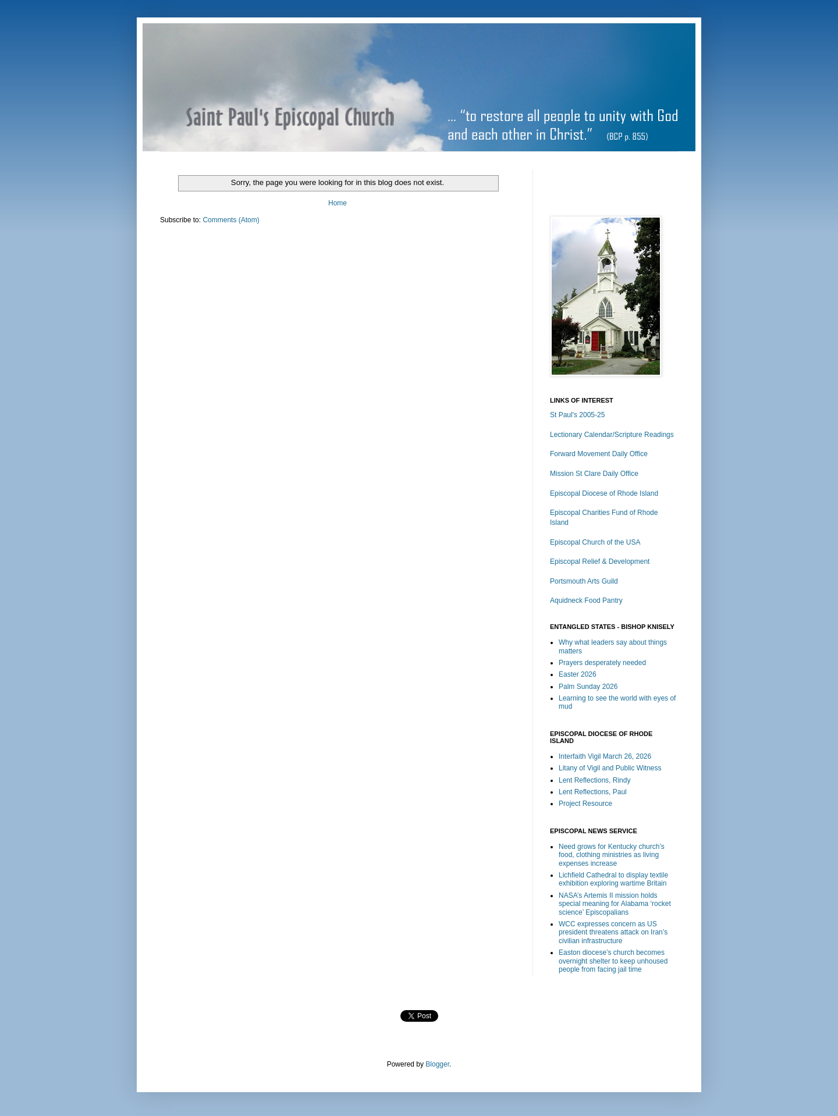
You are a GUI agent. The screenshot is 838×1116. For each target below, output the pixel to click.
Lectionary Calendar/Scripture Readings (612, 435)
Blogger (437, 1064)
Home (337, 203)
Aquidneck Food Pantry (586, 600)
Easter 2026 (577, 674)
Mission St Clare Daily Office (594, 474)
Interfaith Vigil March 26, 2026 (605, 756)
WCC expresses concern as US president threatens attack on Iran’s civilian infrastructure (613, 932)
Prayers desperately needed (602, 663)
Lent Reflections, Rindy (594, 780)
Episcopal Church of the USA (595, 542)
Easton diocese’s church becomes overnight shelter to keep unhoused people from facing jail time (613, 960)
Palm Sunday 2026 (588, 687)
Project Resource (585, 803)
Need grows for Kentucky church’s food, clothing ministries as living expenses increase (612, 855)
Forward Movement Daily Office (599, 454)
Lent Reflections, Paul (593, 792)
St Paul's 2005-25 (577, 415)
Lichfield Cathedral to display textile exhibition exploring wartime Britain (613, 879)
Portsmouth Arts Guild (584, 581)
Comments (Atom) (231, 220)
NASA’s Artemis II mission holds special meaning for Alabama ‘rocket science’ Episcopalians (615, 903)
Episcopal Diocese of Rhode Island (604, 493)
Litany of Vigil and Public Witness (610, 768)
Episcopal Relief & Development (599, 561)
